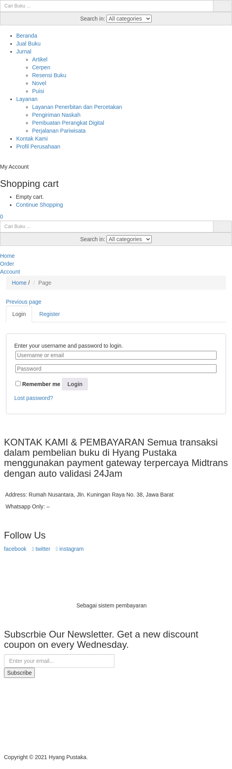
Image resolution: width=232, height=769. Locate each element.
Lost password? (33, 398)
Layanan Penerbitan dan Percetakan (77, 107)
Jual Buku (28, 43)
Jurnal (23, 51)
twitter (41, 549)
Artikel (40, 59)
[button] (1, 216)
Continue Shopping (39, 205)
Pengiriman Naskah (56, 115)
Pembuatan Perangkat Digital (68, 123)
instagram (70, 549)
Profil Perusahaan (38, 146)
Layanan (27, 99)
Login (74, 384)
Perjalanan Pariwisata (59, 131)
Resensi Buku (49, 75)
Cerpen (41, 67)
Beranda (26, 35)
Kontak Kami (32, 138)
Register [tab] (49, 314)
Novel (39, 83)
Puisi (38, 91)
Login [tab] (19, 314)
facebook (15, 549)
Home (19, 283)
